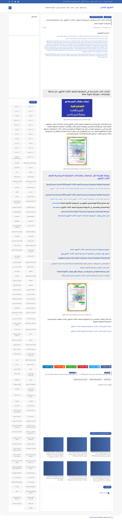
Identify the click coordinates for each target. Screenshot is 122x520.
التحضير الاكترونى (30, 201)
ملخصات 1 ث (30, 477)
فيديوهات (17, 380)
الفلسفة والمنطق (31, 276)
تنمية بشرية (17, 349)
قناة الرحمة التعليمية (31, 390)
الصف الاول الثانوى (31, 245)
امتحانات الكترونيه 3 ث (17, 313)
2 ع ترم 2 (31, 134)
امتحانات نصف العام (17, 324)
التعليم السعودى (17, 207)
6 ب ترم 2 (17, 152)
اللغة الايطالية (17, 290)
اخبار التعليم (30, 177)
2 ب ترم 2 (30, 120)
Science (31, 167)
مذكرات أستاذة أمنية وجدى (17, 411)
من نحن (100, 1)
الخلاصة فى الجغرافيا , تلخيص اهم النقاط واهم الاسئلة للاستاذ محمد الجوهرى (80, 264)
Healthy (17, 163)
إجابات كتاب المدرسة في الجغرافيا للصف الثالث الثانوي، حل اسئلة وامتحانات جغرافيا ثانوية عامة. (82, 36)
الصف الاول (31, 241)
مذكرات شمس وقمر (17, 438)
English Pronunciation (17, 157)
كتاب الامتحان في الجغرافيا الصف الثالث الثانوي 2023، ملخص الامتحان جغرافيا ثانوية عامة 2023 (101, 454)
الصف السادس (17, 267)
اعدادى (72, 7)
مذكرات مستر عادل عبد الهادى (31, 461)
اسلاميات (17, 187)
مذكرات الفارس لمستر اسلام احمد (31, 426)
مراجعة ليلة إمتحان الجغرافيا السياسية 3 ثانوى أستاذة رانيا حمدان (85, 212)
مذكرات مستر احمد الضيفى (31, 455)
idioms (31, 172)
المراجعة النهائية (50, 7)
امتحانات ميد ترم (17, 319)
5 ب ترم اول (31, 152)
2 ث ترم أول (17, 125)
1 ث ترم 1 (30, 111)
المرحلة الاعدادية (17, 303)
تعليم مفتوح (17, 344)
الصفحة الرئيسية (108, 1)
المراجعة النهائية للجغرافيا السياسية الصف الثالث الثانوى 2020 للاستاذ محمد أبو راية (78, 185)
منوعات (17, 486)
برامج (30, 334)
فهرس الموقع (93, 1)
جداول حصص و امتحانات (31, 354)
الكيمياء (31, 285)
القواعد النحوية (17, 280)
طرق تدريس (17, 369)
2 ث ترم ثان (31, 129)
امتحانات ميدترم (60, 7)
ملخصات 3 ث (30, 482)
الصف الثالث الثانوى (96, 17)
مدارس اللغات (31, 410)
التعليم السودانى (30, 212)
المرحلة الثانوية (31, 308)
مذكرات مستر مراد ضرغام (31, 467)
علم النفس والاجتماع (31, 374)
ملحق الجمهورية (16, 473)
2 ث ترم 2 (30, 125)
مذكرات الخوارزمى (30, 421)
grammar (17, 167)
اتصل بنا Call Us (85, 1)
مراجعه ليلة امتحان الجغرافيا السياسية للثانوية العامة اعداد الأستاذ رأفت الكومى (80, 189)
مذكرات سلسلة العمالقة (30, 438)
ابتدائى (77, 7)
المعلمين (17, 308)
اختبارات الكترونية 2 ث (31, 182)
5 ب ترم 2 (17, 148)
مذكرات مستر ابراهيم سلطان (17, 449)
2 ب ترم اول (17, 120)
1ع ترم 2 (17, 115)
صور (31, 369)
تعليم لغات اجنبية (17, 340)
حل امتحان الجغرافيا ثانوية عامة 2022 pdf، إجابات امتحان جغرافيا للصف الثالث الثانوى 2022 (78, 454)
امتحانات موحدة (30, 319)
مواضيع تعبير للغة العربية (31, 492)
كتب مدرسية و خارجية (80, 379)
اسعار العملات (31, 187)
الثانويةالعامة (30, 216)
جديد (17, 360)
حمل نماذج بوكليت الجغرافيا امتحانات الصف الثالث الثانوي (88, 216)
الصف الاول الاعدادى (17, 241)
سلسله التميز (31, 364)
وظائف (31, 508)
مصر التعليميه (31, 473)
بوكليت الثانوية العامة (17, 335)
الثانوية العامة (17, 212)
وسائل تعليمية (17, 503)
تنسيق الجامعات (30, 349)
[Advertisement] (77, 74)
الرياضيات (30, 236)
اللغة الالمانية (17, 285)
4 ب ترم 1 (17, 143)
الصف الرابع (31, 267)
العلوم (31, 271)
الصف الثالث (17, 245)
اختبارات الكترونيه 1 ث (17, 182)
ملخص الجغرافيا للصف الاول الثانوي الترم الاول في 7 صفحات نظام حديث (54, 478)
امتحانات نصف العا (31, 323)
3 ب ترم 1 (17, 134)
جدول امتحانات (17, 354)
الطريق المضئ (106, 8)
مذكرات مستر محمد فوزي (17, 461)
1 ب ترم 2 (17, 106)
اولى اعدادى (17, 329)
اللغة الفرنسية (17, 294)
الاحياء (30, 192)
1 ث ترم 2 (17, 111)
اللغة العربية (30, 294)
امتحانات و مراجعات (30, 329)
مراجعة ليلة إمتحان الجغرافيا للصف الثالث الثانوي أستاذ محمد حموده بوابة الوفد (80, 199)
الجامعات (17, 216)
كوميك (17, 401)
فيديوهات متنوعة (30, 384)
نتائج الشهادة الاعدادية (30, 498)
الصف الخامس (17, 262)
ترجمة (30, 340)
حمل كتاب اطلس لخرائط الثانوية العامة (95, 268)
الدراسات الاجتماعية (17, 232)
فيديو (30, 380)
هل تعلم (30, 503)
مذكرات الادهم (17, 416)
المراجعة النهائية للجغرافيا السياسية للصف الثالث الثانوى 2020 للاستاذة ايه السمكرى (77, 195)
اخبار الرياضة (17, 177)
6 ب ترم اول (31, 157)
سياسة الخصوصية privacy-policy (71, 1)
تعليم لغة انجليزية (31, 344)
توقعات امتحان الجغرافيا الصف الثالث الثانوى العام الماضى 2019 (86, 276)
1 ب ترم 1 (30, 106)
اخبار (17, 172)
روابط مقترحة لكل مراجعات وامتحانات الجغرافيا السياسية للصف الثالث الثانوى (87, 38)
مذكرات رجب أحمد (17, 432)
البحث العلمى (30, 196)
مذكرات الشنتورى (17, 421)
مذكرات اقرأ (31, 416)
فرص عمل (17, 373)
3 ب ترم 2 (30, 138)
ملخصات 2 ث (16, 477)
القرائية (31, 280)
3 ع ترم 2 (17, 138)
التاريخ (17, 196)
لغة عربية (17, 406)
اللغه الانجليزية (31, 299)
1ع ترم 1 (31, 115)
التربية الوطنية (31, 207)
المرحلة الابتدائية (30, 303)
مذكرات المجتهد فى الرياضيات (17, 426)
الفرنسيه (17, 271)
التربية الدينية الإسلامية (16, 202)
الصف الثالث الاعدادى (30, 251)
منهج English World (17, 482)
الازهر (17, 192)
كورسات (31, 401)
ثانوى (67, 7)
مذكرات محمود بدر (31, 448)
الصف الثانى (31, 256)
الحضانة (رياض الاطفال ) (17, 226)
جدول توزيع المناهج (31, 360)
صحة (17, 364)
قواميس (17, 389)
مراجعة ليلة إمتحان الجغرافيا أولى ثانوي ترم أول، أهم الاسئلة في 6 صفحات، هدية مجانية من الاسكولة (77, 478)
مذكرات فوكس (31, 444)
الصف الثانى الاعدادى (17, 257)
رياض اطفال (83, 7)
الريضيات (17, 236)
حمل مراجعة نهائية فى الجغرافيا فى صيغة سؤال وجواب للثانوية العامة (83, 272)
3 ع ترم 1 (31, 143)
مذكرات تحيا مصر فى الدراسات (30, 432)
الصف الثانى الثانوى (31, 262)
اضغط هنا (56, 203)
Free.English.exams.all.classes (30, 163)
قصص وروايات (17, 384)
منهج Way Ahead (30, 486)
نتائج (17, 491)
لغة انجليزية (30, 406)
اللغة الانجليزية (31, 290)
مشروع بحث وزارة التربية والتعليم (17, 467)
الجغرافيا (107, 17)
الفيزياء (17, 276)
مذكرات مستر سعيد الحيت (17, 455)
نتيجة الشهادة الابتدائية (17, 498)
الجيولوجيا (17, 221)
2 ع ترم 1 (17, 129)
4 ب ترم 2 (30, 148)
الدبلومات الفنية (30, 232)
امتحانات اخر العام (30, 312)
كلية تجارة (17, 395)
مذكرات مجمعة (17, 444)
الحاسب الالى (30, 225)
